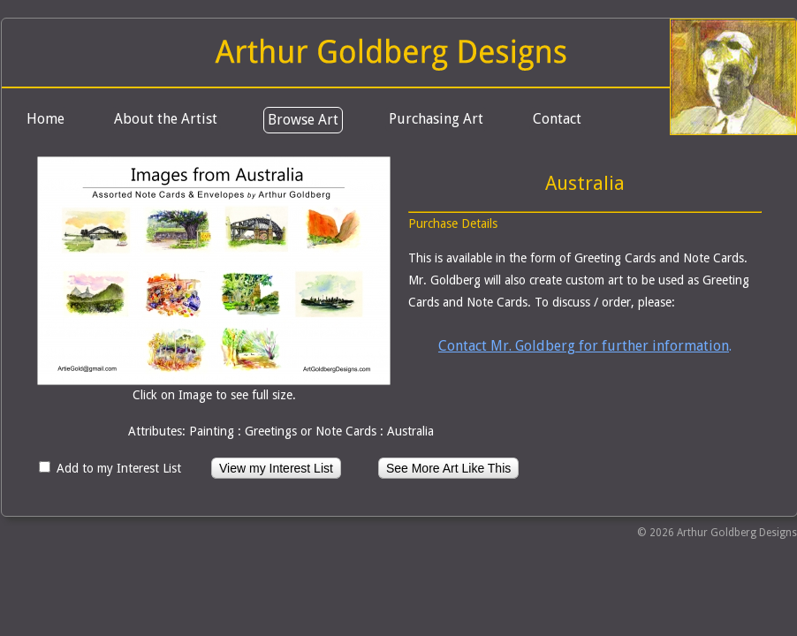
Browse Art (303, 119)
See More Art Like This (448, 468)
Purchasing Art (436, 118)
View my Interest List (276, 468)
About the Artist (165, 118)
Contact (557, 118)
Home (46, 118)
